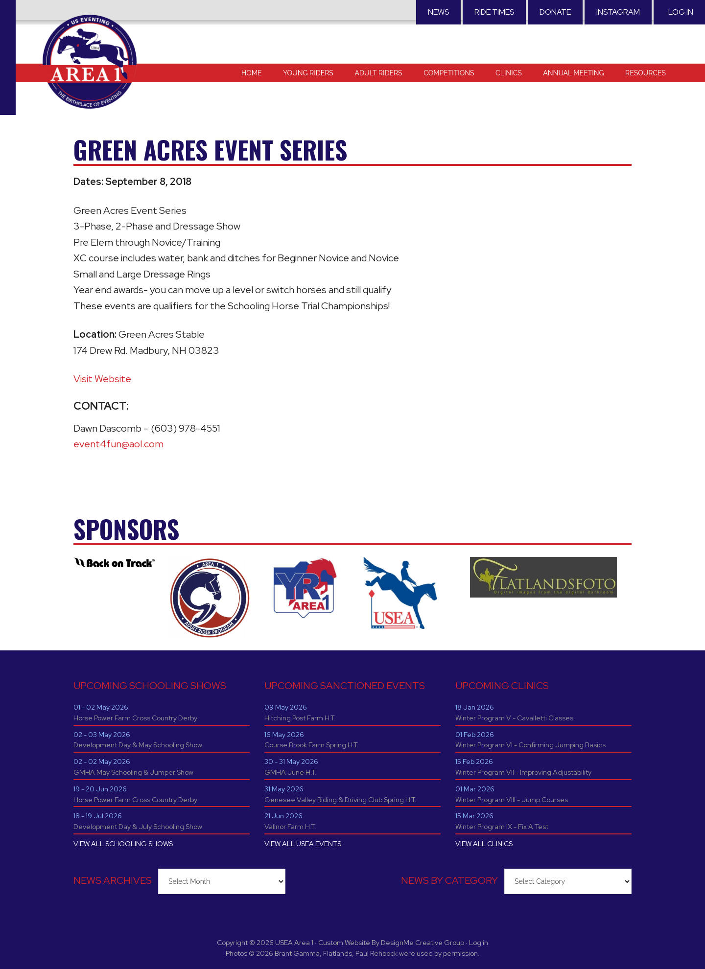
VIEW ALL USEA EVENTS (302, 843)
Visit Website (102, 378)
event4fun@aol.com (118, 444)
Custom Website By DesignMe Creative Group (391, 942)
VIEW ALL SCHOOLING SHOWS (123, 843)
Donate (555, 12)
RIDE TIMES (494, 12)
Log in (680, 12)
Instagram (618, 12)
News (438, 12)
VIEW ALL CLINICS (484, 843)
